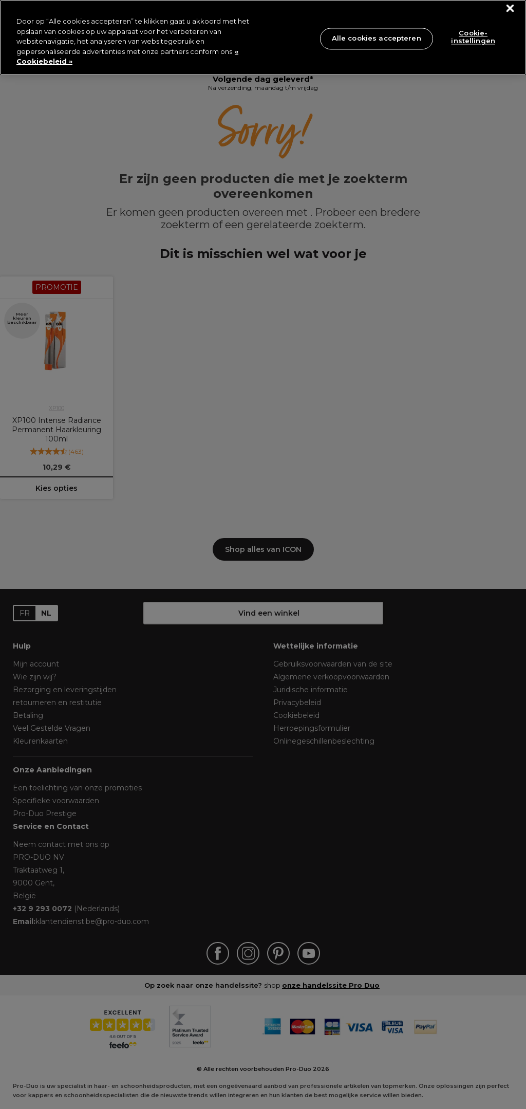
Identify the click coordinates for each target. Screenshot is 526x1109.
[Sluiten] (510, 8)
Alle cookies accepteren (376, 38)
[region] (263, 37)
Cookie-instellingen (473, 37)
